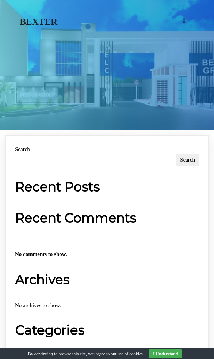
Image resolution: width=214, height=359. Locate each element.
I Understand (165, 353)
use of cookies (130, 353)
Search (22, 149)
